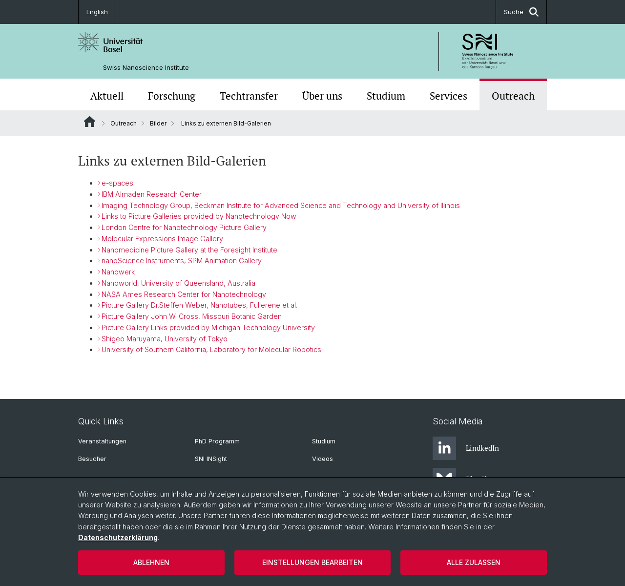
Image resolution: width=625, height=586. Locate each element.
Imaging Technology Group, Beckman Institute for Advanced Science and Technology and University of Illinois (281, 205)
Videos (322, 458)
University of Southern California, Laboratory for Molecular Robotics (211, 350)
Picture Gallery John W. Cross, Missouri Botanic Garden (192, 316)
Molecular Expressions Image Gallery (162, 238)
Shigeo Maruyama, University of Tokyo (165, 339)
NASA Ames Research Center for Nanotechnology (184, 294)
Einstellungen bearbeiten (312, 562)
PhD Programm (217, 441)
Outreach (513, 96)
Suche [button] (521, 12)
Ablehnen (151, 562)
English (97, 12)
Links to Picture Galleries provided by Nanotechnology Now (199, 216)
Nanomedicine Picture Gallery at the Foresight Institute (189, 250)
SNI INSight (211, 458)
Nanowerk (118, 272)
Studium (386, 96)
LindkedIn (466, 448)
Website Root (89, 121)
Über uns (322, 96)
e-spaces (117, 183)
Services (448, 96)
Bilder (158, 123)
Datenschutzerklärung (118, 537)
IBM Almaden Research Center (152, 194)
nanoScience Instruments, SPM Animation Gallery (182, 260)
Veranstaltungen (102, 441)
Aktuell (107, 96)
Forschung (171, 96)
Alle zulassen (473, 562)
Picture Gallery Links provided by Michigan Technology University (208, 327)
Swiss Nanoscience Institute (146, 67)
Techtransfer (249, 96)
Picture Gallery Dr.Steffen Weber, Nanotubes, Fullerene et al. (199, 305)
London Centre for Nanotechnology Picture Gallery (184, 227)
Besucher (92, 458)
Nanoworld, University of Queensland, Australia (178, 283)
